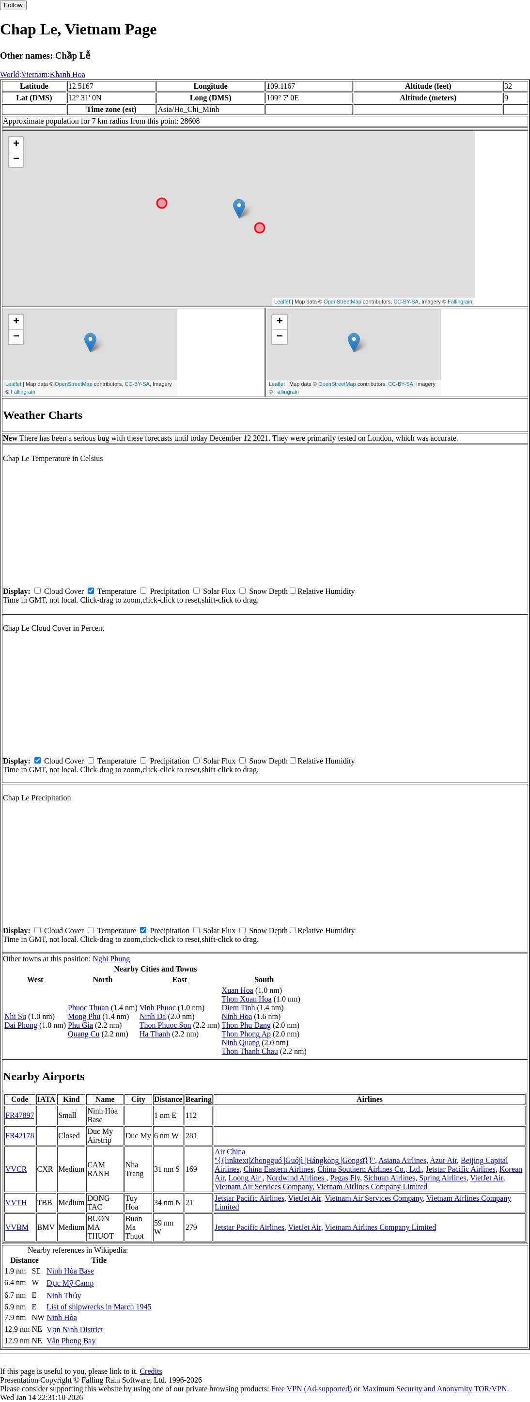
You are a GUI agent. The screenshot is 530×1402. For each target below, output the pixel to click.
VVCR (16, 1169)
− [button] (16, 159)
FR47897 (19, 1115)
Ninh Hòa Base (70, 1271)
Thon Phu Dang (246, 1025)
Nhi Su (15, 1016)
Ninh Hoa (237, 1016)
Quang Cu (83, 1034)
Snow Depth (268, 591)
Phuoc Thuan (88, 1008)
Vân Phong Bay (71, 1341)
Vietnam (34, 74)
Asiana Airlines (402, 1160)
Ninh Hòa (62, 1317)
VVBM (17, 1227)
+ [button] (16, 144)
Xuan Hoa (237, 990)
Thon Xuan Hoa (247, 999)
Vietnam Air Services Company (263, 1186)
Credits (151, 1371)
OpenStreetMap (342, 301)
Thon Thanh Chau (250, 1051)
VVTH (16, 1202)
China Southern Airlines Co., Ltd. (369, 1169)
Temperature (117, 591)
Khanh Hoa (67, 74)
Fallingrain (460, 301)
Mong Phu (84, 1016)
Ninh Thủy (64, 1295)
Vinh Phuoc (158, 1008)
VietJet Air (486, 1178)
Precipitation (169, 591)
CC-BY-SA (406, 301)
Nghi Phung (111, 959)
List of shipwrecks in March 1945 (99, 1307)
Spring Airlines (442, 1178)
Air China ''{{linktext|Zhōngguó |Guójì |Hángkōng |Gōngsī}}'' (295, 1155)
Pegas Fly (345, 1178)
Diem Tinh (238, 1008)
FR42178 (19, 1135)
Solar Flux (219, 591)
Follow (13, 5)
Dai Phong (20, 1025)
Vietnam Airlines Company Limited (372, 1186)
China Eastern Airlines (278, 1169)
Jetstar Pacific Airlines (461, 1169)
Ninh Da (153, 1016)
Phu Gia (80, 1025)
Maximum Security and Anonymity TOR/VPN (434, 1389)
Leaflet (282, 301)
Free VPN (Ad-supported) (311, 1389)
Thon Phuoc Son (165, 1025)
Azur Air (443, 1160)
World (9, 74)
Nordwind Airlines (296, 1178)
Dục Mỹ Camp (70, 1283)
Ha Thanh (155, 1034)
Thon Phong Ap (246, 1034)
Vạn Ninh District (75, 1329)
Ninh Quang (241, 1042)
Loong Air (246, 1178)
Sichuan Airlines (389, 1178)
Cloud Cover (64, 591)
